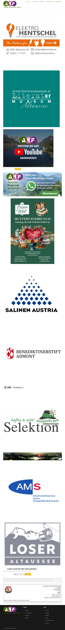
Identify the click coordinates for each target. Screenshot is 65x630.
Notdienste (27, 615)
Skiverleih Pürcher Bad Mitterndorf (54, 597)
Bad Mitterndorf (56, 589)
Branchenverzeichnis (49, 1)
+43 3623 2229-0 (58, 594)
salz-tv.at (47, 610)
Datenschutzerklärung (49, 620)
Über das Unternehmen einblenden (10, 600)
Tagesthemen (35, 1)
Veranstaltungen (58, 1)
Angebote (27, 610)
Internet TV (28, 1)
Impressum (47, 622)
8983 (60, 589)
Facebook (47, 612)
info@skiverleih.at (57, 596)
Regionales (42, 1)
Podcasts (26, 617)
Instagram (47, 615)
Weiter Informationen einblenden (23, 600)
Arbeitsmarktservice (28, 612)
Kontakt (46, 617)
